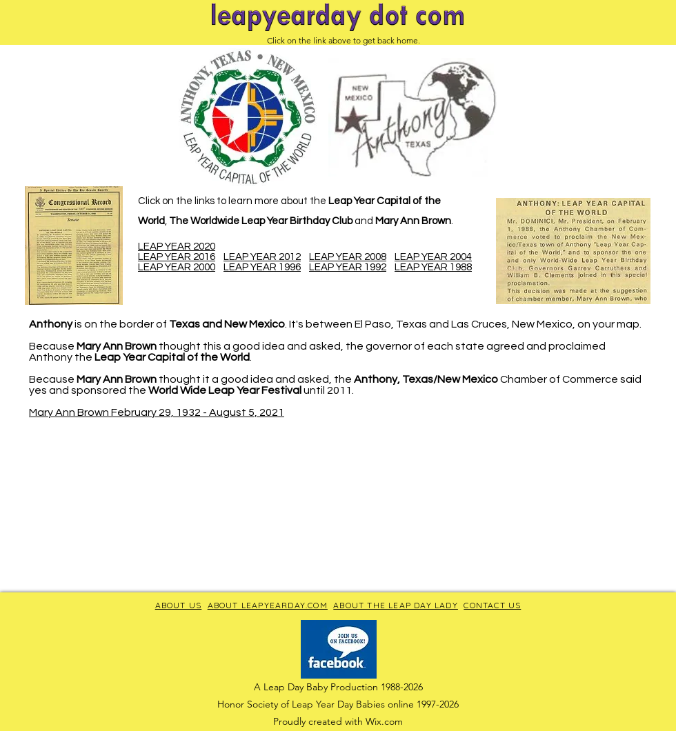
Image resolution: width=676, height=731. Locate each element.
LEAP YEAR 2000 (176, 267)
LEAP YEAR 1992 (347, 267)
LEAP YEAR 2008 (347, 257)
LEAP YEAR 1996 (262, 267)
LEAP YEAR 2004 (433, 257)
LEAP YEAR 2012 (262, 257)
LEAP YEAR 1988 (433, 267)
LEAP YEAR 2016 (176, 257)
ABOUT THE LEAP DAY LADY (395, 605)
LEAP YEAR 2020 (176, 246)
